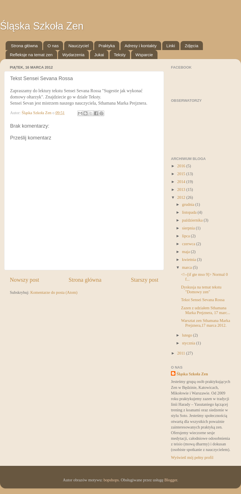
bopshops (111, 480)
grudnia (189, 204)
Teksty (120, 54)
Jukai (99, 54)
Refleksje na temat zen (31, 54)
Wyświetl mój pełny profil (192, 457)
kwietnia (189, 259)
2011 (181, 353)
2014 (181, 181)
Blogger (170, 480)
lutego (187, 335)
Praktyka (106, 45)
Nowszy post (24, 280)
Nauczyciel (78, 45)
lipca (186, 236)
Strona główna (24, 45)
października (193, 220)
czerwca (189, 244)
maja (186, 251)
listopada (190, 212)
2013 (181, 189)
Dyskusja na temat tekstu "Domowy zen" (201, 289)
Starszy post (144, 280)
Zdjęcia (191, 45)
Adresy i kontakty (141, 45)
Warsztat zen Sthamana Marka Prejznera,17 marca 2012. (205, 323)
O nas (53, 45)
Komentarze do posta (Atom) (53, 292)
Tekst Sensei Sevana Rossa (202, 299)
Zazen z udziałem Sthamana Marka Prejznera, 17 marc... (205, 310)
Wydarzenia (73, 54)
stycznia (189, 343)
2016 (181, 166)
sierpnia (189, 228)
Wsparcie (144, 54)
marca (187, 267)
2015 (181, 174)
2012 (181, 197)
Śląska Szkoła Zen (42, 26)
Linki (170, 45)
